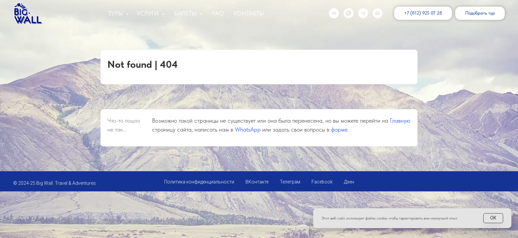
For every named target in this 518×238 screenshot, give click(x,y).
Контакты (249, 13)
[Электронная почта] (378, 13)
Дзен (349, 181)
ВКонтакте (257, 181)
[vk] (334, 13)
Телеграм (290, 181)
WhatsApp (248, 129)
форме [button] (339, 129)
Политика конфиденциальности (199, 181)
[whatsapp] (348, 13)
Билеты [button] (186, 13)
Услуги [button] (148, 13)
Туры (116, 13)
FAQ (218, 13)
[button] (480, 13)
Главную (400, 120)
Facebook (322, 181)
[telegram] (363, 13)
